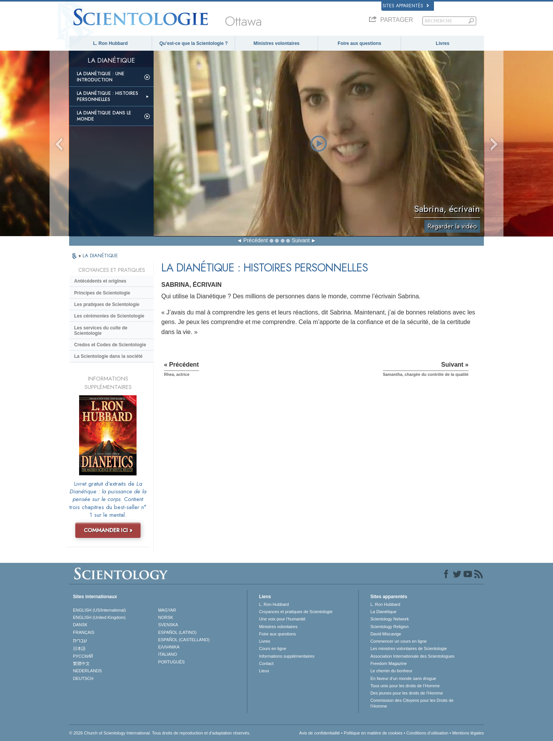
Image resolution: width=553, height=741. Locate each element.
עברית (80, 640)
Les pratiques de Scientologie (106, 304)
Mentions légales (468, 733)
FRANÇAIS (83, 632)
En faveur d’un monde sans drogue (403, 678)
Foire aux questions (359, 43)
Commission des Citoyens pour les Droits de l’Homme (411, 703)
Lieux (264, 670)
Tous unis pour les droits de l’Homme (404, 685)
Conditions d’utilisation (427, 733)
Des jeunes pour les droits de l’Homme (406, 693)
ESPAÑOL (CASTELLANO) (184, 639)
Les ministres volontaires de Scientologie (408, 648)
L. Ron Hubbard (110, 43)
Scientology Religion (389, 626)
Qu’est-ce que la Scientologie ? (193, 43)
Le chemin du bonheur (391, 670)
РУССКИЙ (83, 656)
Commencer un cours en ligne (398, 641)
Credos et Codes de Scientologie (110, 344)
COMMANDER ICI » (108, 530)
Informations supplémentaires (286, 656)
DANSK (80, 624)
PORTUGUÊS (171, 662)
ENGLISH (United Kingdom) (99, 617)
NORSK (165, 617)
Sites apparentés (405, 5)
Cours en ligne (272, 648)
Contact (266, 663)
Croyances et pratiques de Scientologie (295, 611)
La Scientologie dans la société (108, 356)
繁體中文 (81, 663)
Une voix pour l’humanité (282, 619)
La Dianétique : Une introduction (100, 76)
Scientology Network (389, 619)
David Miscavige (385, 634)
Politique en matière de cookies (373, 733)
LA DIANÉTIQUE (100, 255)
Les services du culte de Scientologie (100, 330)
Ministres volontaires (276, 43)
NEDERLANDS (87, 670)
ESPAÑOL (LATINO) (177, 632)
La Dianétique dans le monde (104, 115)
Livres (442, 43)
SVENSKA (168, 624)
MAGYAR (167, 610)
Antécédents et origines (100, 281)
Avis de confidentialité (319, 733)
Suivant (301, 240)
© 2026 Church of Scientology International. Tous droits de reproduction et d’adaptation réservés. (159, 733)
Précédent (255, 240)
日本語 (79, 648)
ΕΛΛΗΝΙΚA (169, 647)
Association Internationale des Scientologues (412, 656)
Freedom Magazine (388, 663)
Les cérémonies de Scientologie (109, 316)
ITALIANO (167, 654)
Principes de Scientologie (102, 293)
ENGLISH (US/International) (99, 610)
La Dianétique (383, 611)
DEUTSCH (83, 678)
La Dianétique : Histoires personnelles (107, 96)
